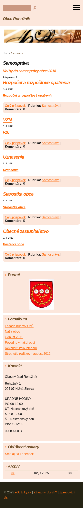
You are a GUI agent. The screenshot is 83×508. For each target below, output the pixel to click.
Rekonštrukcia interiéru (21, 348)
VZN (7, 119)
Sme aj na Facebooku (20, 454)
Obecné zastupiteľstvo (25, 231)
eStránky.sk (23, 492)
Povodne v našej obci (20, 342)
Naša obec (12, 331)
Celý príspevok (15, 105)
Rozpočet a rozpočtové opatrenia (36, 82)
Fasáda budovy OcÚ (19, 326)
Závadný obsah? (45, 492)
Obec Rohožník (16, 18)
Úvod (5, 53)
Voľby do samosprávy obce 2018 (29, 71)
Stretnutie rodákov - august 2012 (27, 353)
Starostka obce (18, 194)
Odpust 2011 (14, 337)
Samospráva (50, 105)
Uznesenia (13, 157)
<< (13, 473)
